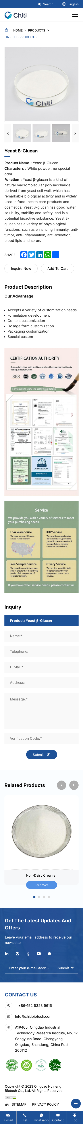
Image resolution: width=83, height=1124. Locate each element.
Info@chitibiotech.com (33, 1016)
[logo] (17, 14)
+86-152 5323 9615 (35, 1005)
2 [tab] (39, 897)
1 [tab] (34, 897)
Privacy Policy (45, 1104)
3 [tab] (44, 897)
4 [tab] (49, 897)
